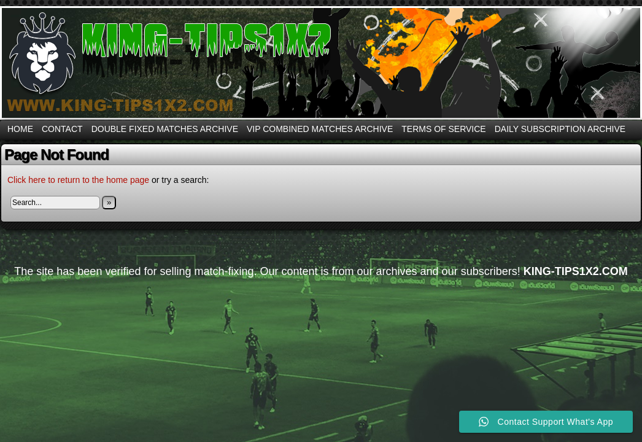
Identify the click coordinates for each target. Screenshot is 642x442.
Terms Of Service (443, 129)
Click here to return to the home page (78, 180)
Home (20, 129)
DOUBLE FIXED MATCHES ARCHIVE (164, 129)
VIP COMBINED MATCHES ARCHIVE (320, 129)
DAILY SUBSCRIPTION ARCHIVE (560, 129)
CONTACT (62, 129)
